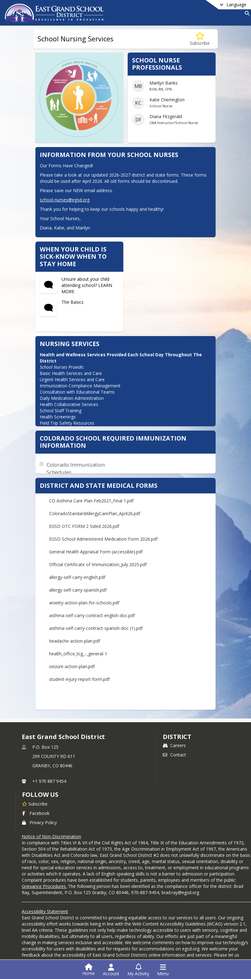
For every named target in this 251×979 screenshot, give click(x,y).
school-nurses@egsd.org (64, 200)
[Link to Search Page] (245, 13)
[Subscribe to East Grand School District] (35, 803)
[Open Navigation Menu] (163, 970)
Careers (174, 745)
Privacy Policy (39, 822)
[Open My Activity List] (138, 970)
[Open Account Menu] (111, 970)
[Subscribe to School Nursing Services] (199, 39)
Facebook (35, 813)
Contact (174, 755)
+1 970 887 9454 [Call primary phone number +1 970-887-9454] (49, 781)
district (177, 736)
